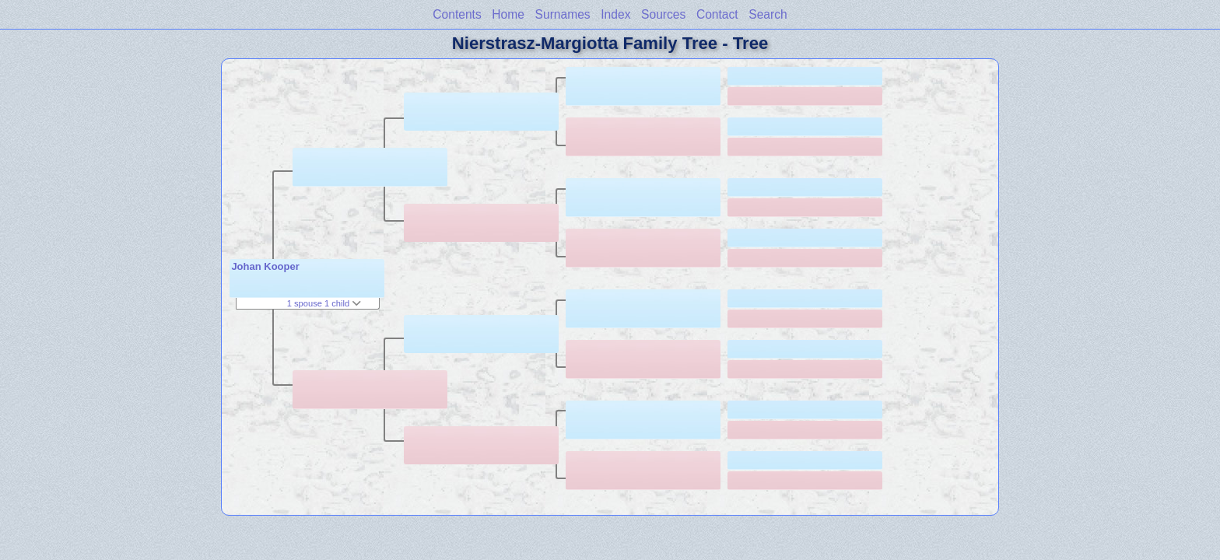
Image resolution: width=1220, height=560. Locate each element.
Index (615, 14)
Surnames (563, 14)
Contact (717, 14)
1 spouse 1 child (324, 303)
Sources (663, 14)
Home (508, 14)
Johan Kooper (265, 266)
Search (767, 14)
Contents (457, 14)
